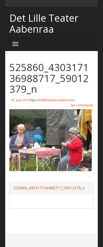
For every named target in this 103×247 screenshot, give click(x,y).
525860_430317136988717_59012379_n (49, 187)
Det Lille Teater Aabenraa (44, 23)
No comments (82, 105)
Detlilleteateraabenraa (55, 99)
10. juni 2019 (20, 99)
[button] (50, 140)
